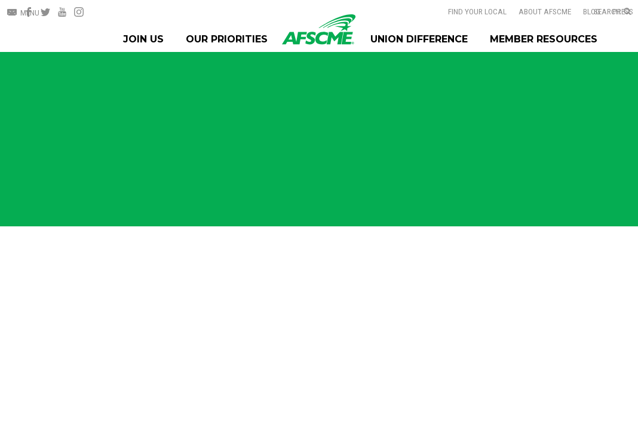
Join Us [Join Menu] (143, 39)
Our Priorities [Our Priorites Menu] (227, 39)
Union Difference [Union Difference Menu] (419, 39)
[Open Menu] (23, 13)
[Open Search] (612, 12)
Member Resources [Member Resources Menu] (543, 39)
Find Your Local (477, 11)
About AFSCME (545, 11)
